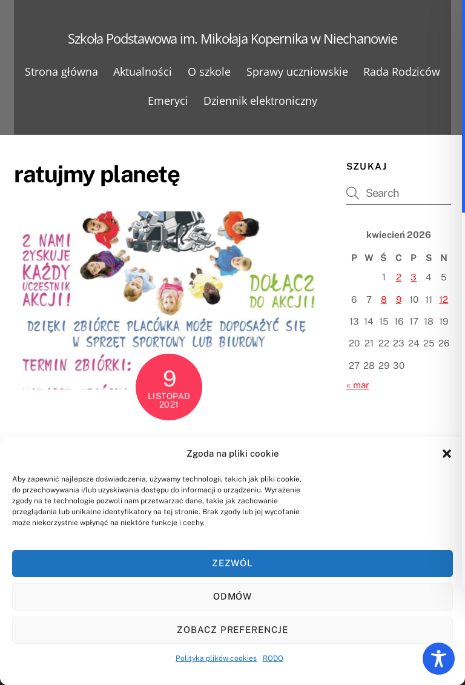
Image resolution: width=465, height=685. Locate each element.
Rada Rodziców (401, 71)
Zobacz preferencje (233, 629)
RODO (273, 658)
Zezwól (233, 563)
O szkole (209, 71)
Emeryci (168, 100)
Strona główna (61, 71)
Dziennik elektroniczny (260, 100)
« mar (357, 385)
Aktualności (142, 71)
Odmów (232, 596)
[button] (447, 454)
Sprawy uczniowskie (297, 71)
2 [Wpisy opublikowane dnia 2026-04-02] (398, 277)
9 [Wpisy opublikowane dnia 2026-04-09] (398, 299)
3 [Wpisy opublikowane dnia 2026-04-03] (414, 277)
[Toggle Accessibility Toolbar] (438, 658)
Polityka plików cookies (216, 658)
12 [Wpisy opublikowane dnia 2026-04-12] (443, 299)
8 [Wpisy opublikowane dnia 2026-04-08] (384, 299)
